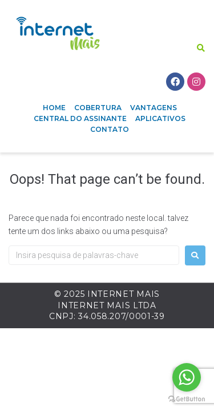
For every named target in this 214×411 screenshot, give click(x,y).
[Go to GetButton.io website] (186, 399)
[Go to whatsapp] (186, 377)
